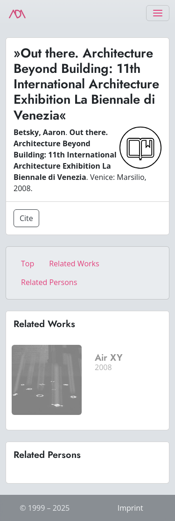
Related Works (74, 263)
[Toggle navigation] (157, 13)
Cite (26, 218)
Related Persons (49, 282)
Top (27, 263)
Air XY (109, 357)
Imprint (130, 508)
